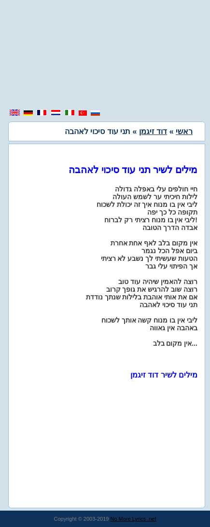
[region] (105, 55)
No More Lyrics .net (133, 519)
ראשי (184, 131)
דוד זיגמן (153, 131)
